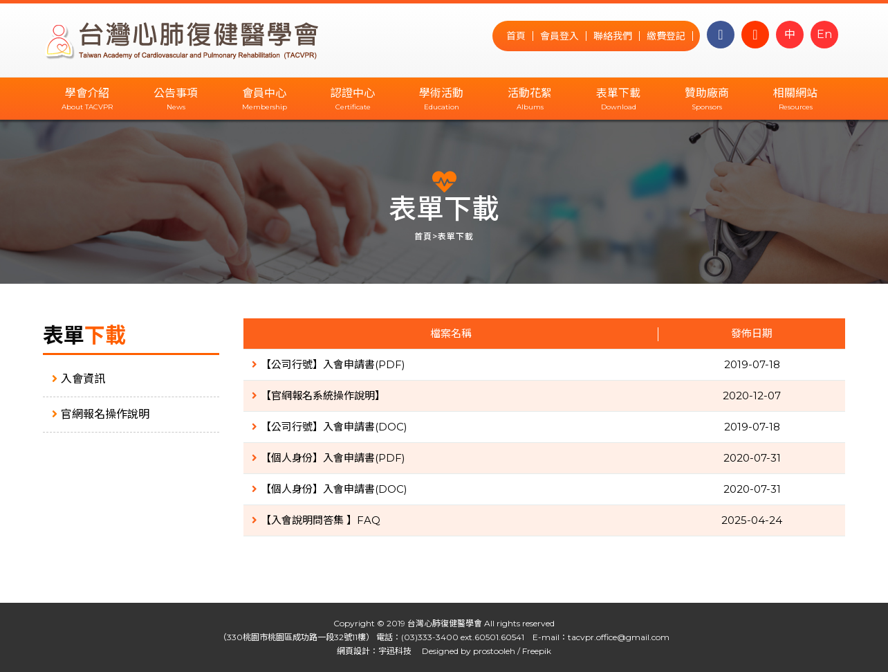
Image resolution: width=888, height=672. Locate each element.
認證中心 (353, 93)
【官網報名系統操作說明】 (318, 395)
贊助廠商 (707, 93)
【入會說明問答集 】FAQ (316, 520)
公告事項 (176, 93)
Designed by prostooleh (464, 651)
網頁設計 (353, 651)
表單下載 (618, 93)
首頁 (516, 36)
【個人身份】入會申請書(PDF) (328, 457)
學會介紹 (87, 93)
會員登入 (559, 36)
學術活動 (441, 93)
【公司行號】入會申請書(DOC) (329, 426)
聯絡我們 (612, 36)
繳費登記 (666, 36)
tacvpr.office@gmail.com (618, 637)
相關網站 (795, 93)
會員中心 (264, 93)
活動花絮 (530, 93)
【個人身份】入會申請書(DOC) (329, 489)
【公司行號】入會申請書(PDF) (328, 364)
